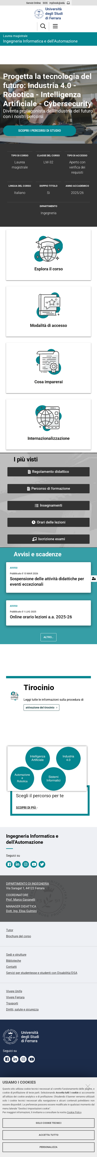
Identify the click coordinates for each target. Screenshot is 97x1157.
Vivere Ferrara (15, 997)
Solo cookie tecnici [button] (48, 1123)
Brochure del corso (18, 936)
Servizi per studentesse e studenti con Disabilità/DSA (41, 973)
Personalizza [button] (48, 1147)
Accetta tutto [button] (48, 1134)
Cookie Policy (74, 1112)
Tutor (9, 930)
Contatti (11, 967)
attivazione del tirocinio (40, 707)
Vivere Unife (14, 991)
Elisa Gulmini (21, 911)
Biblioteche (13, 961)
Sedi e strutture (16, 954)
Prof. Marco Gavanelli (20, 899)
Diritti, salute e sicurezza (22, 1009)
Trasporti (12, 1003)
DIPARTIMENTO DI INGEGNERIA (27, 883)
